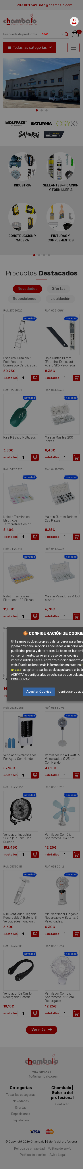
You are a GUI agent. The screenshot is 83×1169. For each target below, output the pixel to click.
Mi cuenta (74, 21)
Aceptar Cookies (38, 692)
